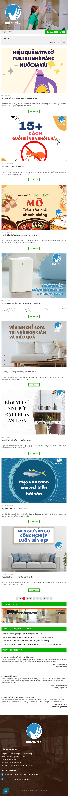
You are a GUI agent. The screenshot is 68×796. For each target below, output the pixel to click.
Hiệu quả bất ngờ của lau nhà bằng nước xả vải (19, 98)
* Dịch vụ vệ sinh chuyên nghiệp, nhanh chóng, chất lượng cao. (22, 634)
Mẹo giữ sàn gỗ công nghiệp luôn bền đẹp (18, 577)
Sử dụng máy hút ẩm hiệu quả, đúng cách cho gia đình (22, 303)
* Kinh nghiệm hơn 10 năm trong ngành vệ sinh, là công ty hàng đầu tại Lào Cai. (27, 637)
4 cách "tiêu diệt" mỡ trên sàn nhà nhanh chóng (19, 235)
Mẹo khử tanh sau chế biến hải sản (15, 509)
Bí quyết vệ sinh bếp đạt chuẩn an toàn (16, 440)
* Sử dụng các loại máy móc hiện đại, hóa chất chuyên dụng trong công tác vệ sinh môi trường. (32, 644)
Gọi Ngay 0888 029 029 (55, 32)
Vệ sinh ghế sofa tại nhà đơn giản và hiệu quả (19, 372)
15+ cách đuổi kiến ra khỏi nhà (13, 167)
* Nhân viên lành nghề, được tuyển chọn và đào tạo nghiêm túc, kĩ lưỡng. (25, 641)
